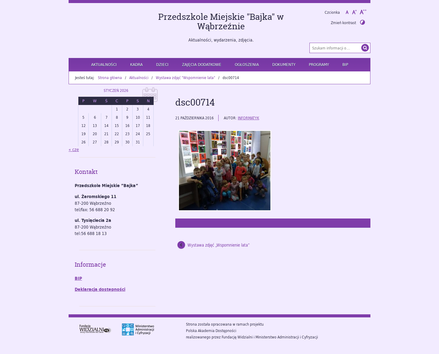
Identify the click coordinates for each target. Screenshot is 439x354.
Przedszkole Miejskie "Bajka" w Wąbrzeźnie (221, 21)
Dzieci (162, 64)
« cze (74, 149)
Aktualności (104, 64)
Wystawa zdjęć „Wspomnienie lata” (218, 245)
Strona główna (110, 77)
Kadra (136, 64)
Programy (319, 64)
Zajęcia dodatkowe (201, 64)
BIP (345, 64)
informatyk (248, 118)
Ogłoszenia (247, 64)
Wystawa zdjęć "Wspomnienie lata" (185, 77)
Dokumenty (283, 64)
